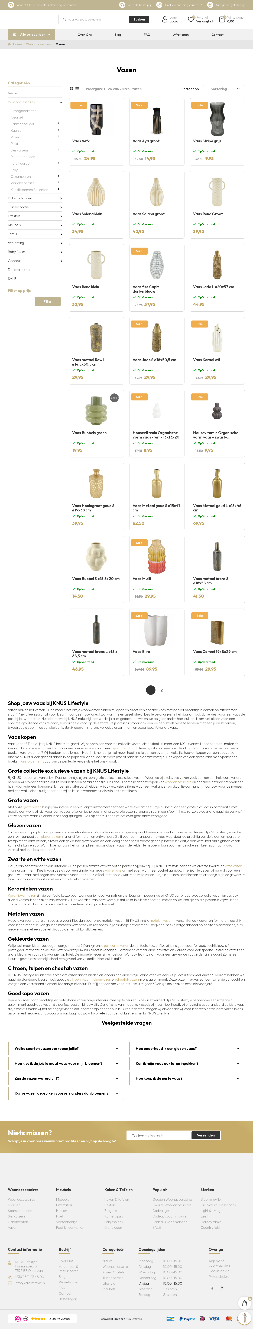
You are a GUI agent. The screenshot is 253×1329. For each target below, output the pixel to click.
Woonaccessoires (39, 44)
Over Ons (85, 35)
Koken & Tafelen (116, 1199)
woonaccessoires (178, 782)
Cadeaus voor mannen (170, 1222)
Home (17, 44)
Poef (59, 1216)
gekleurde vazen (116, 945)
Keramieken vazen (22, 895)
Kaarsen (17, 130)
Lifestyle (14, 216)
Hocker (61, 1210)
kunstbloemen (30, 761)
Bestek (109, 1205)
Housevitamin (211, 1222)
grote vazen (32, 807)
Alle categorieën (32, 34)
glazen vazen (51, 836)
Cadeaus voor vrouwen (170, 1216)
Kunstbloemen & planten (29, 189)
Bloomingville (211, 1199)
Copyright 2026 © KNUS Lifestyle (121, 1319)
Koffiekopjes (113, 1216)
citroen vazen (80, 979)
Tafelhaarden (21, 163)
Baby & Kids (16, 251)
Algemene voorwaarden (219, 1263)
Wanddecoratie (22, 183)
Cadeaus (14, 260)
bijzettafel (119, 748)
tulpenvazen (101, 979)
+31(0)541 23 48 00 (29, 1276)
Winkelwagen (69, 1282)
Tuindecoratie (18, 207)
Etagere (110, 1210)
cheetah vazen (127, 979)
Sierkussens (19, 150)
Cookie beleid (219, 1271)
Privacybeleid (219, 1276)
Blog (118, 35)
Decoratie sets (19, 269)
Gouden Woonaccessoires (172, 1199)
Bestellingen (68, 1299)
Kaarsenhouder (23, 124)
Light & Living (210, 1210)
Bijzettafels (64, 1205)
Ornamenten (21, 176)
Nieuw (12, 93)
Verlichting (16, 243)
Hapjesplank (113, 1222)
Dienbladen (113, 1227)
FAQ (147, 35)
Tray (14, 170)
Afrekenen (181, 35)
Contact (218, 35)
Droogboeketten (24, 111)
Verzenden (206, 1135)
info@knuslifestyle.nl (30, 1283)
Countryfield (210, 1227)
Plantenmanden (23, 156)
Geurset (17, 117)
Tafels (12, 234)
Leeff (205, 1216)
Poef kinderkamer (70, 1227)
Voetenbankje (66, 1222)
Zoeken (139, 19)
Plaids (15, 143)
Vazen (15, 137)
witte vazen (233, 866)
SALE (12, 278)
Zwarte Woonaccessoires (172, 1205)
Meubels (14, 225)
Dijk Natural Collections (218, 1205)
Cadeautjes (161, 1210)
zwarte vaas (112, 870)
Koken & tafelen (20, 198)
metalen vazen (161, 920)
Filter (48, 301)
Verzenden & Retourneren (69, 1268)
